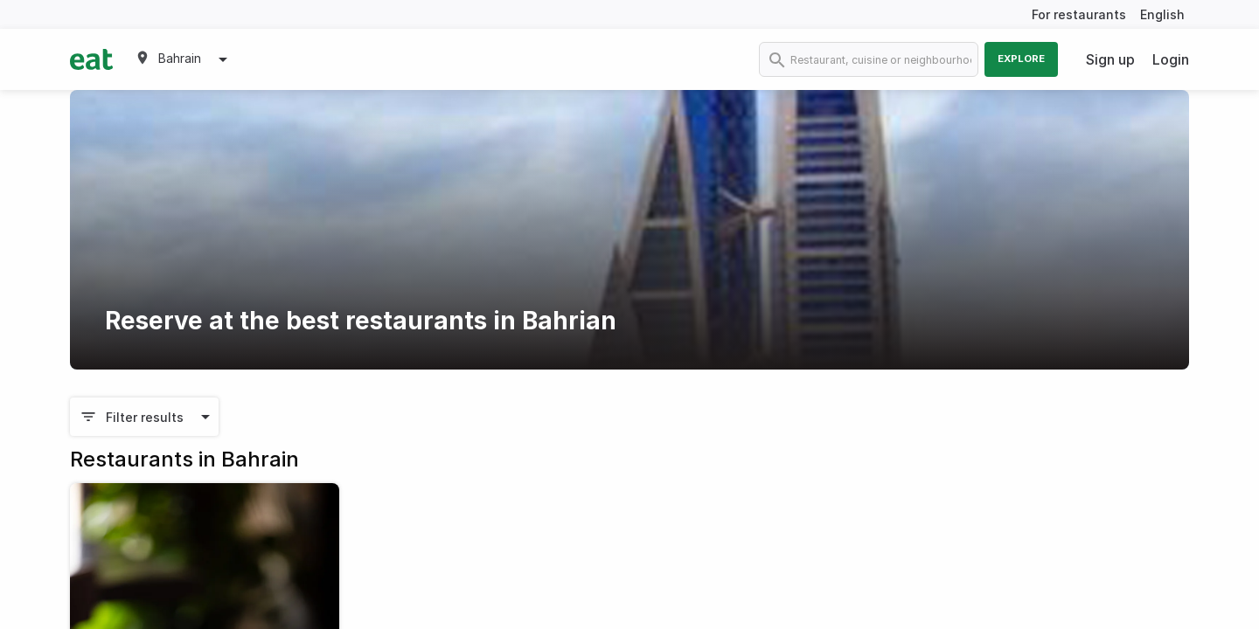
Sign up (1110, 59)
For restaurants (1079, 14)
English (1162, 14)
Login (1170, 59)
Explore (1021, 58)
